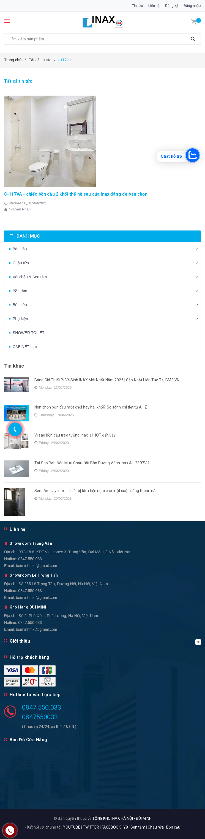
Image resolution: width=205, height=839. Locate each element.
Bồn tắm (20, 291)
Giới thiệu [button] (105, 641)
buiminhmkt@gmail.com (36, 565)
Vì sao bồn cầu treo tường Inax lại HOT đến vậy (75, 435)
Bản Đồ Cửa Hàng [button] (28, 739)
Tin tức (137, 6)
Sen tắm (137, 827)
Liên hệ (154, 6)
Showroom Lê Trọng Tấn (34, 575)
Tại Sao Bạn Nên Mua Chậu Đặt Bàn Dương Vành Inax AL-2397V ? (91, 463)
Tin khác (14, 366)
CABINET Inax (25, 347)
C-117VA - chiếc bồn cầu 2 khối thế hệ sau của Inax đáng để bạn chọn (75, 194)
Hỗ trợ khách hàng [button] (30, 657)
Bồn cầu (173, 827)
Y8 (125, 827)
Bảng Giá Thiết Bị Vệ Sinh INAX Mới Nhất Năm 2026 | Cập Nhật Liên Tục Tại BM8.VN (106, 380)
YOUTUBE (71, 827)
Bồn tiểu (20, 304)
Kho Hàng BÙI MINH (29, 607)
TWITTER (91, 827)
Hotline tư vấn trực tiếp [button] (35, 694)
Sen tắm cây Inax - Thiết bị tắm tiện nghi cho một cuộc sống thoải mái (95, 490)
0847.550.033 (30, 559)
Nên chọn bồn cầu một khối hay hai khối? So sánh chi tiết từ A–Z (90, 407)
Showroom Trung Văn (31, 543)
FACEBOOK (111, 827)
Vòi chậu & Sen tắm (30, 277)
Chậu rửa (21, 263)
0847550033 (40, 717)
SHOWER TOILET (28, 332)
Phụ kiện (20, 318)
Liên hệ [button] (18, 529)
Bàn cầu (20, 249)
